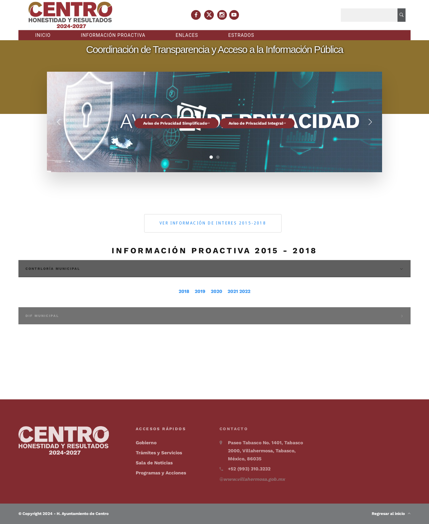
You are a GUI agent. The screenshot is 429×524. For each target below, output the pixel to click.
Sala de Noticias (154, 462)
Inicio (43, 35)
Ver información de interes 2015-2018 (213, 223)
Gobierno (146, 442)
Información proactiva (113, 35)
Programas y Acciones (161, 472)
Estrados (241, 35)
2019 (200, 302)
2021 (233, 302)
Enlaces (187, 35)
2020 (216, 302)
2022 (244, 302)
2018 (184, 302)
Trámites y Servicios (159, 452)
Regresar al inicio (391, 513)
